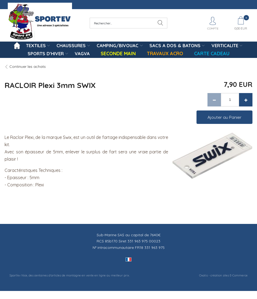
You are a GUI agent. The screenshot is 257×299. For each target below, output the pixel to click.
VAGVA (82, 53)
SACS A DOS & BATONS (175, 45)
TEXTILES (36, 45)
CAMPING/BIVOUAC (117, 45)
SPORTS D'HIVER (46, 53)
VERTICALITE (224, 45)
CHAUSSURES (71, 45)
